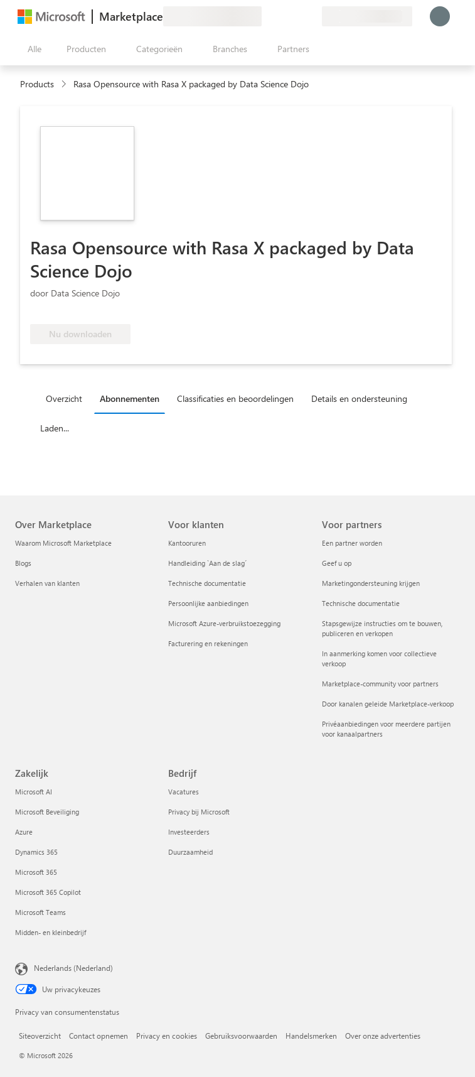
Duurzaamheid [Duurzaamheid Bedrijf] (190, 852)
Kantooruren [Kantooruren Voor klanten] (187, 543)
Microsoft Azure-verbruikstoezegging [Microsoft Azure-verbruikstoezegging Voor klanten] (224, 623)
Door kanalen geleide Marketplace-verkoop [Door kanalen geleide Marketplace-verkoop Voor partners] (388, 703)
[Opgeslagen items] (297, 16)
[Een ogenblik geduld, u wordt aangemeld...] (439, 16)
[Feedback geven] (267, 16)
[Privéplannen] (312, 16)
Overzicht (64, 398)
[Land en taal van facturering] (367, 16)
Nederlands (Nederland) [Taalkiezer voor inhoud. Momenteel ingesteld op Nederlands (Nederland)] (73, 968)
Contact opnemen (98, 1036)
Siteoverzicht (40, 1036)
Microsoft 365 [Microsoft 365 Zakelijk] (36, 872)
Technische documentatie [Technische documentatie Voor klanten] (207, 583)
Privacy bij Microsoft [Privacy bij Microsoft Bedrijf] (199, 811)
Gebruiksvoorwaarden (241, 1036)
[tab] (67, 398)
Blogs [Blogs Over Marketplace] (23, 563)
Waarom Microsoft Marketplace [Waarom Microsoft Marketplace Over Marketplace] (63, 543)
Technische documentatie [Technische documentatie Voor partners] (361, 603)
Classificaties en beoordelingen (235, 398)
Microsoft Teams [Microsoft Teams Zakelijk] (40, 912)
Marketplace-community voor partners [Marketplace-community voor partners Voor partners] (380, 683)
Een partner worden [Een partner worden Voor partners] (352, 543)
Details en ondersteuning (359, 398)
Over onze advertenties (382, 1036)
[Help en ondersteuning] (282, 16)
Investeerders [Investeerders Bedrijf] (189, 831)
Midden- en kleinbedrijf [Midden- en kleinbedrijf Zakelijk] (50, 932)
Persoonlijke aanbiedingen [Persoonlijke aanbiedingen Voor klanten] (208, 603)
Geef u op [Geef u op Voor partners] (336, 563)
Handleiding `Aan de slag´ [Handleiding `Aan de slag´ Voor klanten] (207, 563)
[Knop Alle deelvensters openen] (32, 49)
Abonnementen (129, 398)
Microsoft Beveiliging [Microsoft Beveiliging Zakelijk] (47, 811)
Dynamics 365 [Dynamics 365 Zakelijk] (36, 852)
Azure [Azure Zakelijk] (24, 831)
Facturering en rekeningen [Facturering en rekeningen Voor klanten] (208, 643)
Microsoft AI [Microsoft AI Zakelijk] (33, 791)
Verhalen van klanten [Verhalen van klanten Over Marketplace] (47, 583)
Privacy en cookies (166, 1036)
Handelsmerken (311, 1036)
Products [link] (37, 84)
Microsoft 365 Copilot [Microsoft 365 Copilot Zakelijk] (48, 892)
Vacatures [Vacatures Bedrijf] (183, 791)
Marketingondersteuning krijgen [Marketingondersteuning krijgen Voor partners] (371, 583)
